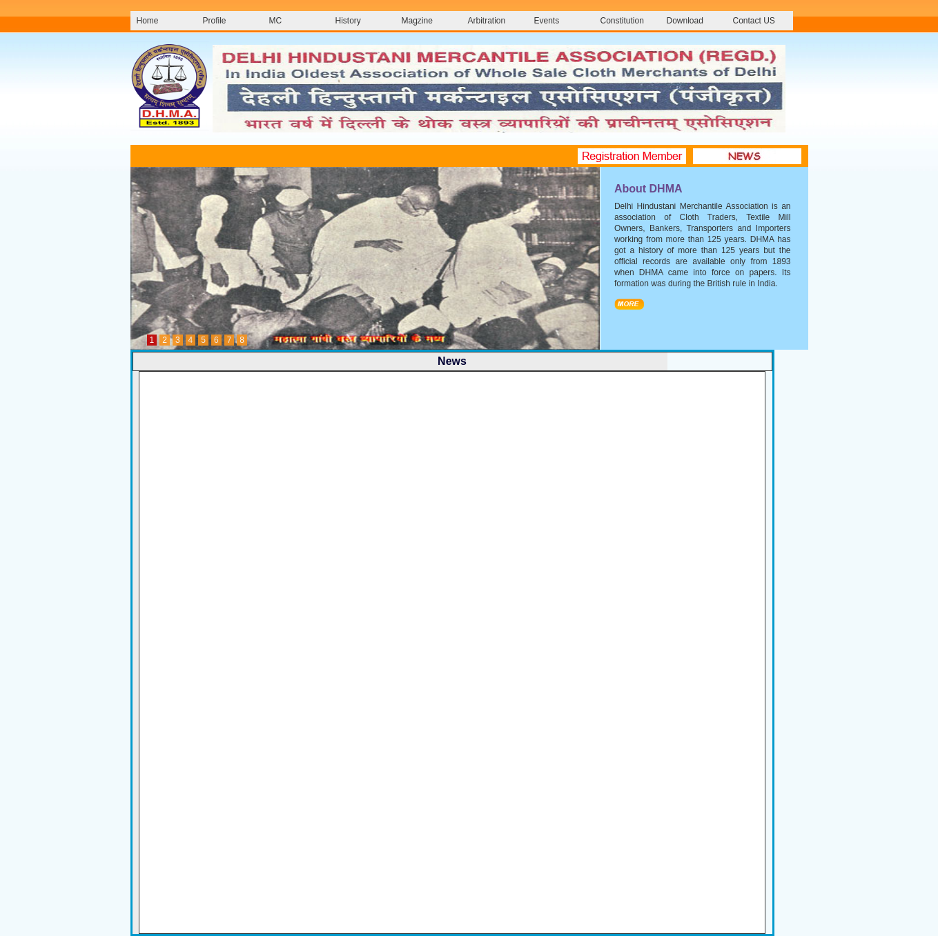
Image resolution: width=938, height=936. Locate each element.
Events (547, 21)
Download (685, 21)
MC (275, 21)
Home (148, 21)
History (348, 21)
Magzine (417, 21)
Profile (214, 21)
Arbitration (487, 21)
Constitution (622, 21)
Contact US (754, 21)
